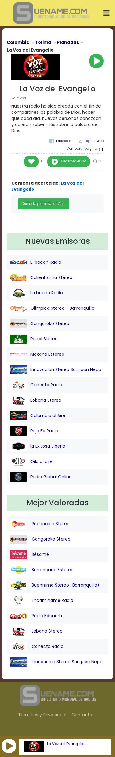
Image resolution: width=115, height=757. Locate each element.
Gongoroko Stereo (39, 323)
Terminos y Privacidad (41, 715)
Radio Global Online (41, 477)
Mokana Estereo (37, 354)
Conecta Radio (36, 385)
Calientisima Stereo (41, 277)
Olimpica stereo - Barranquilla (52, 308)
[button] (9, 746)
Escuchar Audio (73, 161)
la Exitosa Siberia (37, 446)
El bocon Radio (35, 262)
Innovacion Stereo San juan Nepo (55, 369)
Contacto (81, 715)
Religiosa (18, 98)
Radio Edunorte (37, 616)
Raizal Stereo (34, 339)
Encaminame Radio (41, 600)
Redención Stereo (40, 524)
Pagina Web (94, 141)
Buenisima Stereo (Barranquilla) (54, 585)
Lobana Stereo (35, 400)
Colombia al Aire (37, 415)
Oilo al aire (31, 461)
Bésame (29, 554)
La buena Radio (36, 293)
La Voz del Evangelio (65, 743)
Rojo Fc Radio (34, 431)
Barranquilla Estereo (42, 570)
